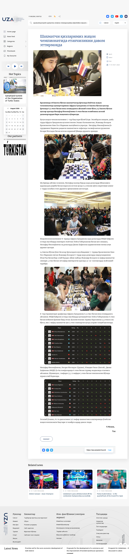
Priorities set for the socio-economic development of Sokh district (43, 549)
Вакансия (99, 540)
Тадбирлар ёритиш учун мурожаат (35, 518)
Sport (110, 54)
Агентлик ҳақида (102, 518)
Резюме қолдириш (30, 525)
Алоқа (98, 537)
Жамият (15, 521)
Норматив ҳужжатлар (100, 522)
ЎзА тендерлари (101, 526)
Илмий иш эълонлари (63, 521)
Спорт (15, 535)
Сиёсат (15, 518)
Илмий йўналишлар (62, 524)
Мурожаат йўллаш (30, 531)
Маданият (16, 528)
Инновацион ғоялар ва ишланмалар (68, 528)
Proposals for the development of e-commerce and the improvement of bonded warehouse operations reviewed (85, 549)
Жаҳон (15, 538)
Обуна (26, 521)
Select (113, 57)
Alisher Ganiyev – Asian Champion (41, 494)
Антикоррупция (101, 544)
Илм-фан (15, 525)
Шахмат (46, 439)
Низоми (59, 538)
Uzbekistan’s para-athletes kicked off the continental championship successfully (77, 495)
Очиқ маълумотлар (102, 533)
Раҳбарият (99, 530)
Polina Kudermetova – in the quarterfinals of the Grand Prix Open (110, 495)
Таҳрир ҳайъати (61, 531)
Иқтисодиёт (17, 542)
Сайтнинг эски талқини (31, 535)
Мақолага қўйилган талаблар (65, 535)
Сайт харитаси (29, 528)
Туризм (15, 531)
